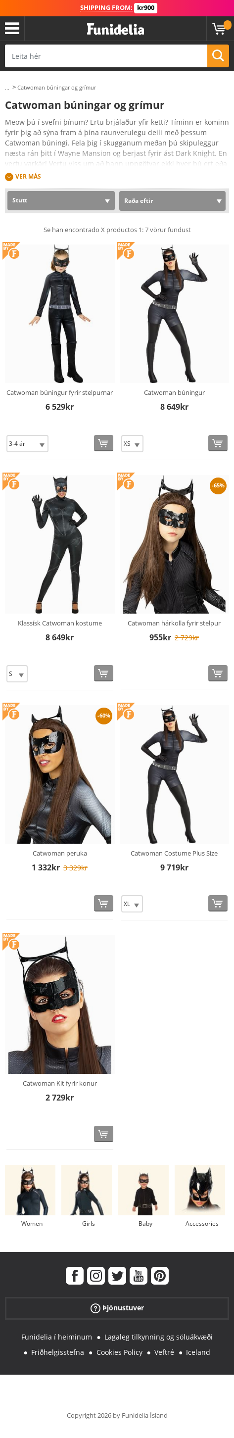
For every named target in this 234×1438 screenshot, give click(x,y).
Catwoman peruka (60, 853)
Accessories (202, 1223)
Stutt (19, 200)
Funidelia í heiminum (56, 1337)
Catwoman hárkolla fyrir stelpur (174, 623)
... (7, 88)
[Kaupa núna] (103, 443)
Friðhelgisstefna (57, 1352)
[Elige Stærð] (27, 443)
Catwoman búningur (174, 392)
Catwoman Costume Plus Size (174, 853)
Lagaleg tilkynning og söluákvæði (158, 1337)
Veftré (164, 1352)
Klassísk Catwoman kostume (60, 623)
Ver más (28, 176)
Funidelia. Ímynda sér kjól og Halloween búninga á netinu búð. (115, 29)
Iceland (198, 1352)
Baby (145, 1223)
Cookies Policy (119, 1352)
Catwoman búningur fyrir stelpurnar (59, 392)
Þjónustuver (117, 1308)
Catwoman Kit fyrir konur (60, 1083)
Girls (88, 1223)
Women (32, 1223)
